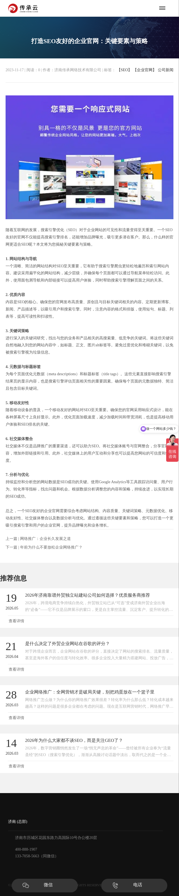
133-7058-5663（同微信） (37, 856)
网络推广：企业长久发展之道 (45, 539)
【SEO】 (124, 70)
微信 (48, 884)
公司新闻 (165, 70)
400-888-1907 (26, 849)
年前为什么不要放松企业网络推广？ (51, 547)
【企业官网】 (144, 70)
